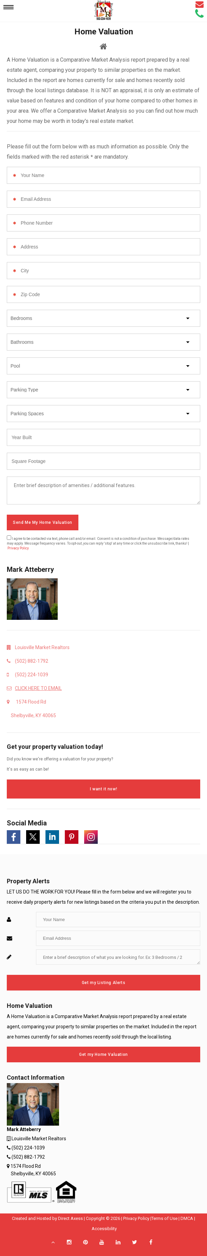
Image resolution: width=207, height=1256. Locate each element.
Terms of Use (164, 1218)
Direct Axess (70, 1218)
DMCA (187, 1218)
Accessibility (104, 1228)
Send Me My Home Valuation (42, 522)
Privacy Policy (18, 548)
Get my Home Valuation (103, 1054)
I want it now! (103, 789)
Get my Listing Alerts (104, 982)
